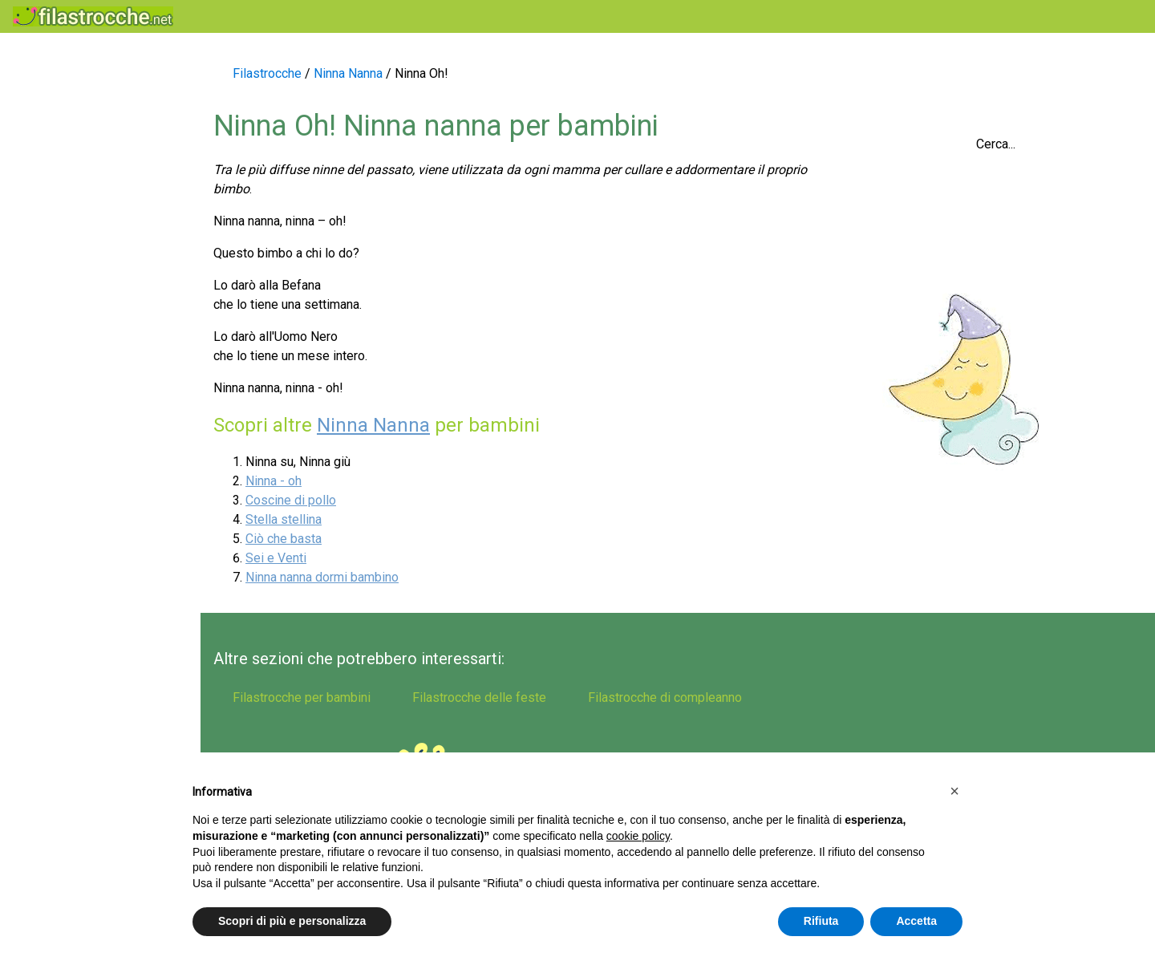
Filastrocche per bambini (91, 173)
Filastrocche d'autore (80, 402)
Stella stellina (283, 519)
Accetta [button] (916, 920)
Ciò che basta (283, 538)
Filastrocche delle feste (88, 242)
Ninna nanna (52, 277)
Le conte (40, 311)
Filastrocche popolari (79, 104)
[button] (954, 791)
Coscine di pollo (290, 500)
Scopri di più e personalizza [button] (292, 920)
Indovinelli (45, 208)
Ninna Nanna (373, 425)
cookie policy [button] (638, 835)
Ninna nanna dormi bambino (322, 577)
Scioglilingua (53, 139)
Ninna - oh (273, 481)
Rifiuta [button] (821, 920)
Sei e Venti (275, 558)
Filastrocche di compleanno (59, 357)
